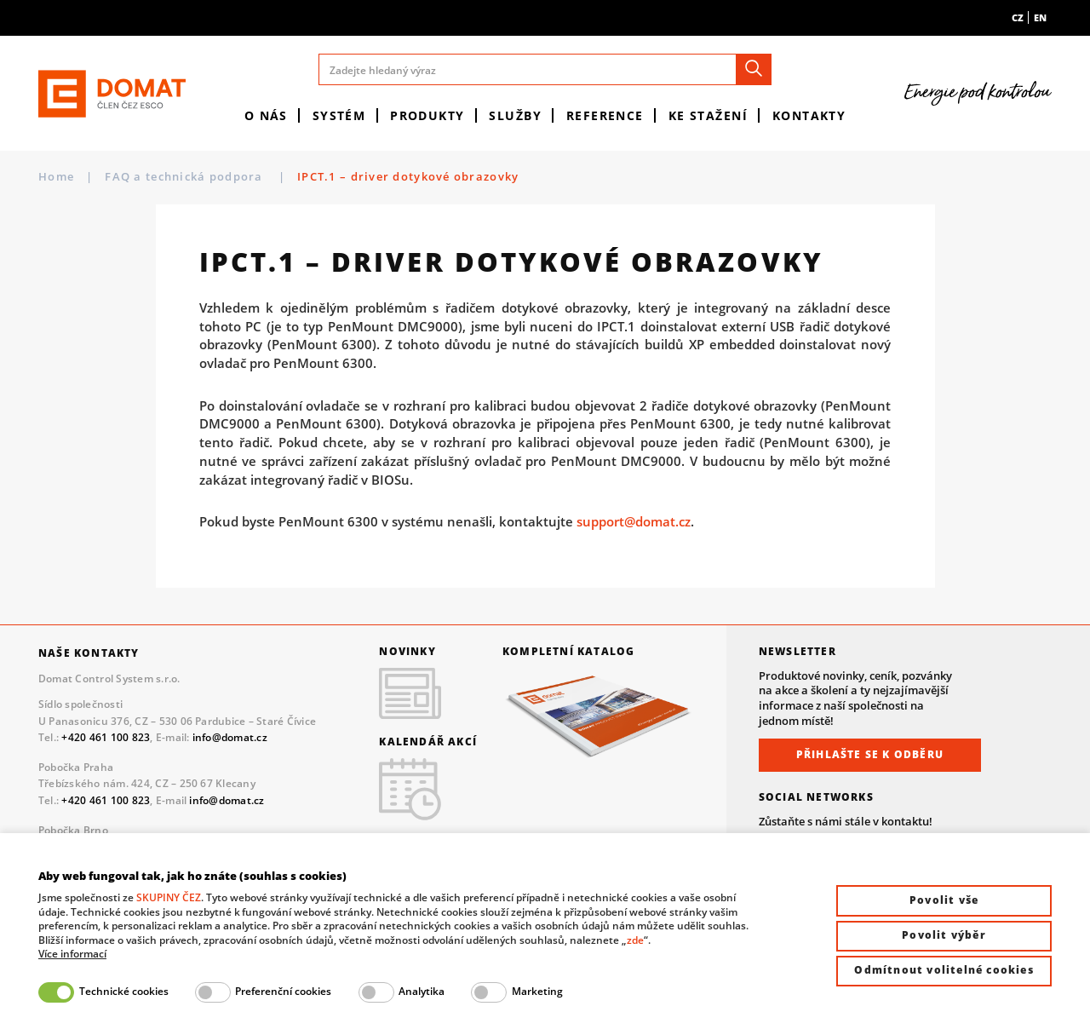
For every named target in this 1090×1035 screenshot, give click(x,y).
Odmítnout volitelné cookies (943, 970)
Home (56, 177)
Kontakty (809, 115)
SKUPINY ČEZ (168, 897)
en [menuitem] (1040, 17)
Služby (515, 115)
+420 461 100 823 (105, 737)
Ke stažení (708, 115)
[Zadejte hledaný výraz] (545, 69)
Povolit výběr (944, 935)
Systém (339, 115)
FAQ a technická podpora (185, 176)
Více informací (72, 954)
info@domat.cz (229, 737)
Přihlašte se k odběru (870, 754)
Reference (605, 115)
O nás (266, 115)
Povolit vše (943, 900)
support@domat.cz (634, 521)
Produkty (427, 115)
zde (635, 940)
